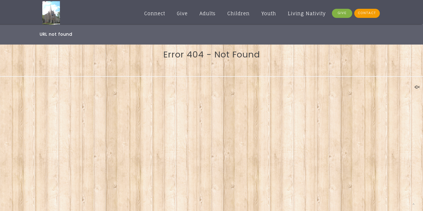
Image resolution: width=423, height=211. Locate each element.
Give (182, 13)
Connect (154, 13)
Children (238, 13)
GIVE (342, 13)
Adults (207, 13)
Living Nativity (307, 13)
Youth (268, 13)
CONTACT (367, 13)
